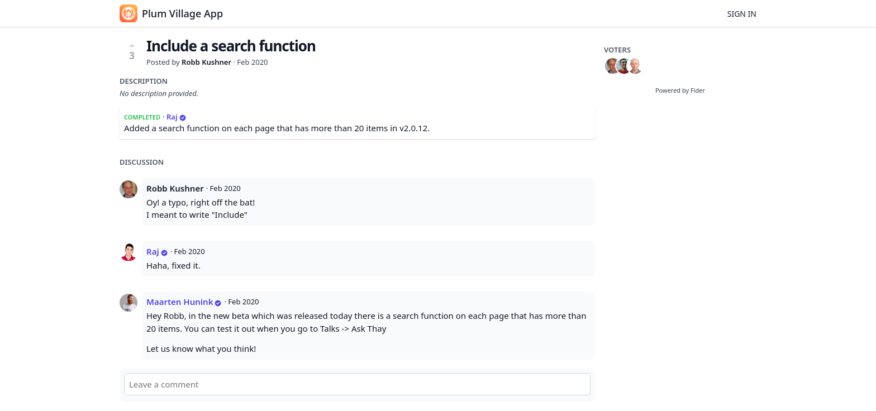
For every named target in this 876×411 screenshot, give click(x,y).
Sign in (741, 13)
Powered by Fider (680, 90)
